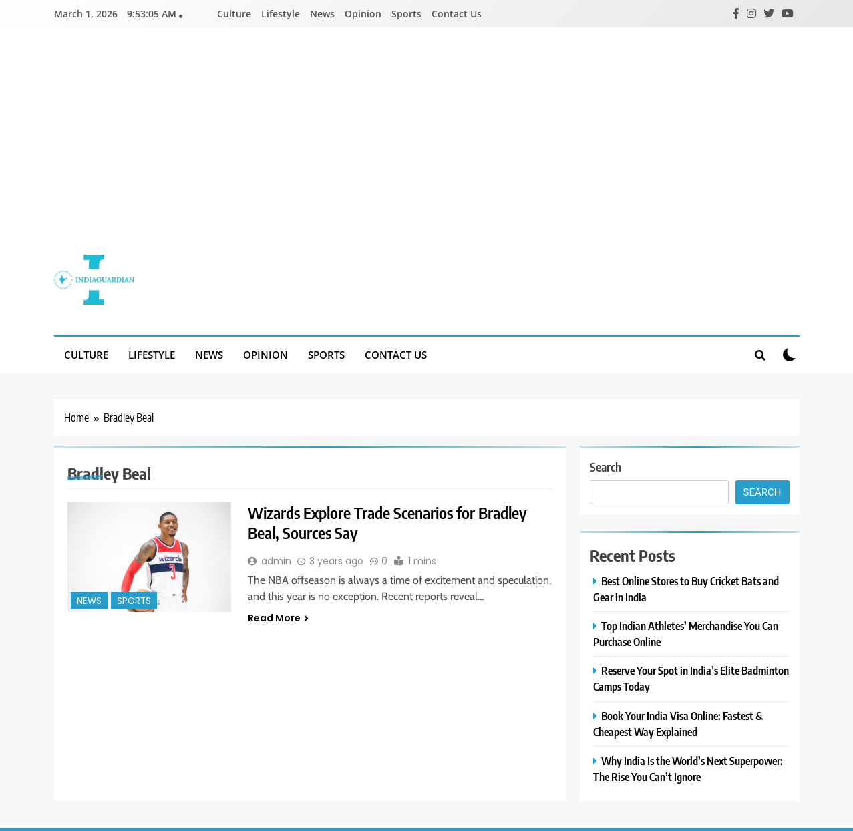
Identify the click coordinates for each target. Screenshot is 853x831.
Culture (234, 13)
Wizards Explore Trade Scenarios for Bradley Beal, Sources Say (389, 522)
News (322, 13)
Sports (406, 13)
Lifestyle (280, 13)
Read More (278, 618)
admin (276, 561)
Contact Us (457, 13)
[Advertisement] (427, 150)
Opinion (363, 13)
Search (605, 466)
